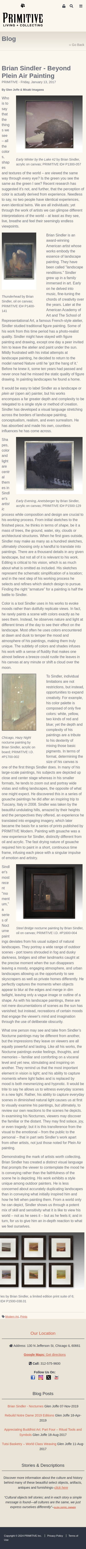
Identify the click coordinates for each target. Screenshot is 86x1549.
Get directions (45, 1354)
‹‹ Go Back (76, 45)
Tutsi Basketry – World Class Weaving (29, 1444)
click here (61, 1487)
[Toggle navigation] (81, 6)
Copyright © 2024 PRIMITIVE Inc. (23, 1535)
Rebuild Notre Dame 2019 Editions (29, 1415)
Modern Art (12, 1316)
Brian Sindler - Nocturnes (25, 1406)
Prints (23, 1316)
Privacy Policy (55, 1535)
